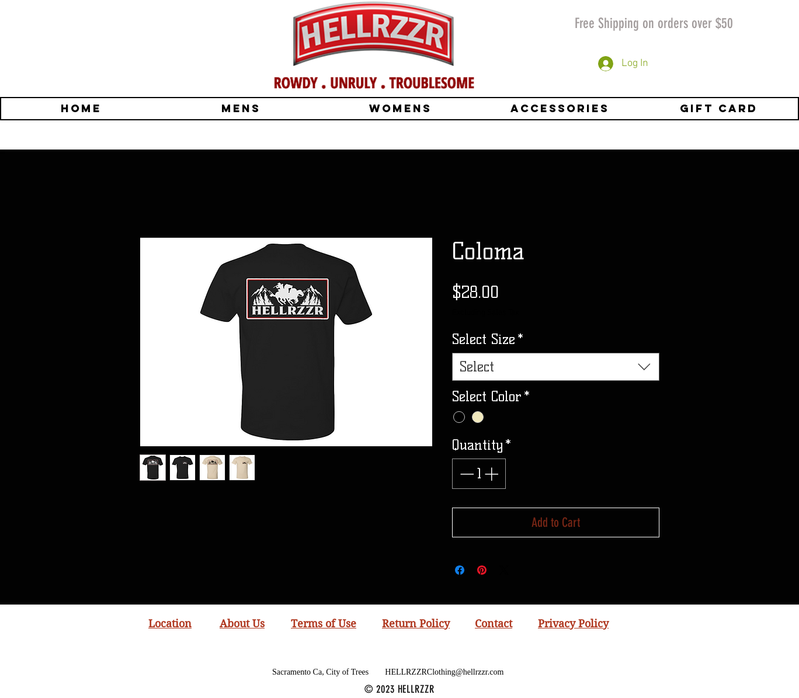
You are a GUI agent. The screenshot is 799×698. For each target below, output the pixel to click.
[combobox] (555, 367)
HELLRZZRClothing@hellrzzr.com (444, 672)
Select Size (487, 339)
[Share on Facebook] (460, 570)
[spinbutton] (479, 473)
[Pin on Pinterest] (482, 570)
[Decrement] (465, 473)
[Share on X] (504, 570)
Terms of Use (323, 623)
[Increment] (492, 473)
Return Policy (416, 623)
